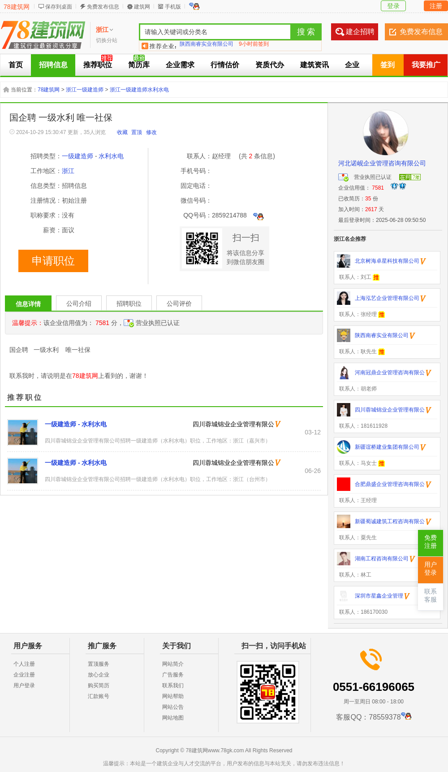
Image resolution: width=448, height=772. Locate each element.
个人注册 (24, 664)
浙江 (68, 170)
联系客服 (430, 595)
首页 (16, 65)
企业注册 (24, 675)
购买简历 (98, 685)
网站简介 (173, 664)
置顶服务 (98, 664)
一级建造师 (77, 156)
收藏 (122, 132)
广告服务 (173, 675)
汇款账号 (98, 696)
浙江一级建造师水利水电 (139, 90)
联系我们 (173, 685)
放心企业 (98, 675)
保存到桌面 (58, 7)
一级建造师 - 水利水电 (76, 424)
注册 (436, 5)
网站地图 (173, 718)
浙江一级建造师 (84, 90)
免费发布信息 (103, 7)
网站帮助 (173, 696)
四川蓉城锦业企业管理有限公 (233, 424)
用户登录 (24, 685)
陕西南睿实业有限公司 (206, 46)
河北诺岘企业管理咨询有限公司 (382, 163)
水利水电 (111, 156)
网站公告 (173, 707)
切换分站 (106, 40)
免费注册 (430, 541)
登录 (393, 5)
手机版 (173, 7)
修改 (151, 132)
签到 (387, 65)
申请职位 (53, 261)
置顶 (136, 132)
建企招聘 (360, 31)
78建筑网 (17, 6)
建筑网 (142, 7)
